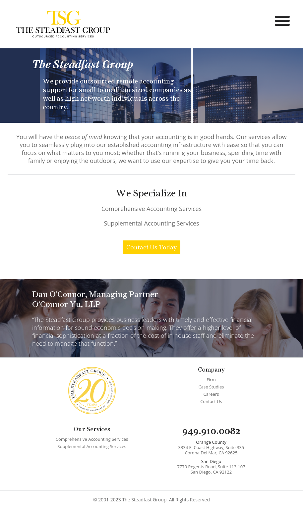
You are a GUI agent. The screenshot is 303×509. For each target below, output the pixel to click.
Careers (211, 394)
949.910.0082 (211, 430)
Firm (211, 379)
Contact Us (211, 401)
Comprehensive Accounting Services (151, 209)
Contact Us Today (151, 247)
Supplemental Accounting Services (151, 223)
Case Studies (211, 387)
